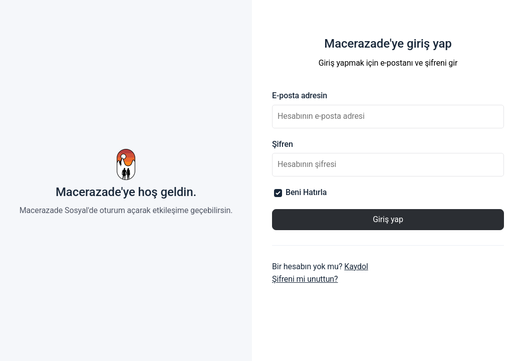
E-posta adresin (299, 95)
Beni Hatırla (300, 192)
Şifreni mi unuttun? (305, 279)
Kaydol (356, 266)
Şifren (282, 144)
